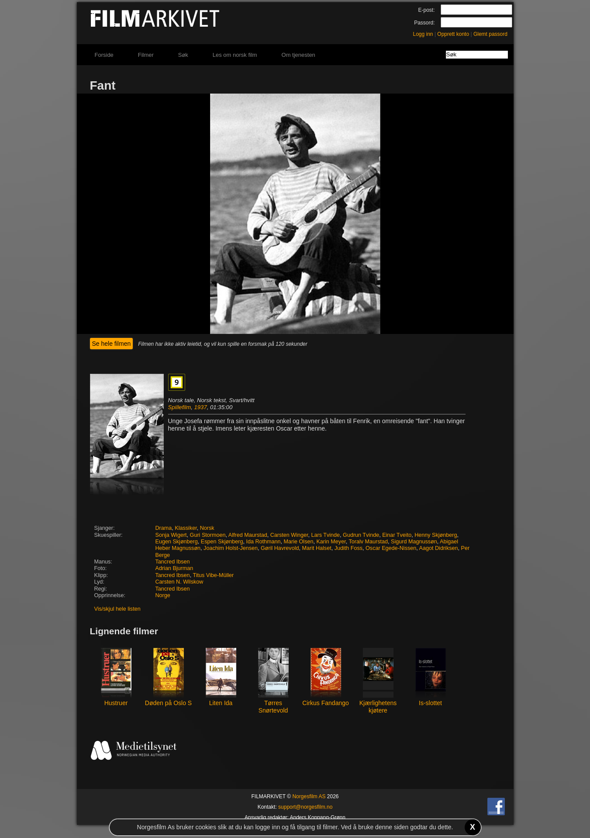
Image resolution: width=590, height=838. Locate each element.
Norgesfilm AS (308, 796)
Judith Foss (348, 548)
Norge (162, 595)
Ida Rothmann (263, 542)
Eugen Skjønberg (176, 542)
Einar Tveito (396, 535)
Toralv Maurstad (368, 542)
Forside (104, 55)
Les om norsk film (235, 55)
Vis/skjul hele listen (117, 609)
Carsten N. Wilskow (179, 582)
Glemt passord (490, 34)
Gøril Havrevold (280, 548)
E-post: (426, 10)
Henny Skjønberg (435, 535)
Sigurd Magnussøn (414, 542)
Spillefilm (179, 407)
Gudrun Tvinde (361, 535)
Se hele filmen (111, 343)
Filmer (146, 55)
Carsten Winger (289, 535)
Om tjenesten (298, 55)
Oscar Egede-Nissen (391, 548)
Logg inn (423, 34)
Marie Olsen (299, 542)
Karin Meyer (330, 542)
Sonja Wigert (171, 535)
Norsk (207, 528)
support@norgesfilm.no (305, 807)
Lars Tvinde (325, 535)
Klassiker (186, 528)
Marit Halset (316, 548)
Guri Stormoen (208, 535)
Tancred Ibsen (172, 562)
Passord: (424, 23)
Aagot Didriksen (438, 548)
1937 (200, 407)
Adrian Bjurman (174, 568)
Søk (183, 55)
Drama (163, 528)
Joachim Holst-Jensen (231, 548)
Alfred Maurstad (247, 535)
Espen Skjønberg (222, 542)
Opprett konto (453, 34)
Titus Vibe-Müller (213, 575)
